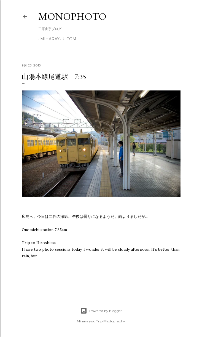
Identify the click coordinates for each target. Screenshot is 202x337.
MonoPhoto (72, 16)
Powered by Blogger (101, 310)
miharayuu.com (58, 38)
